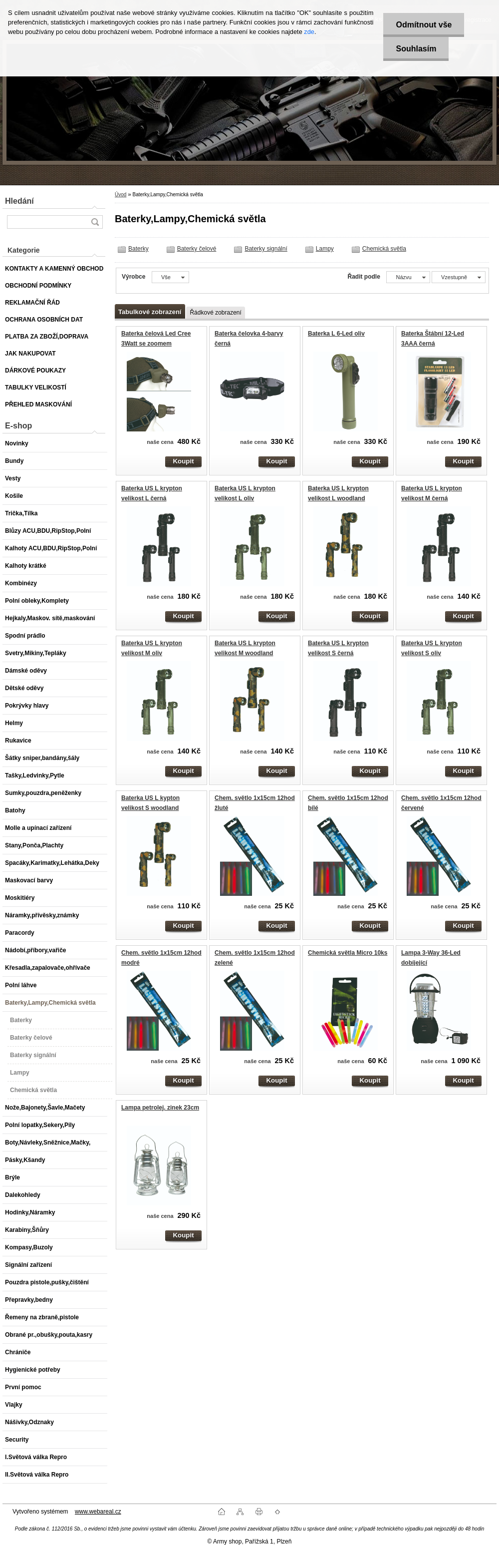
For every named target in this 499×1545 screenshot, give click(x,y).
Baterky (138, 248)
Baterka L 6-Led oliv (336, 333)
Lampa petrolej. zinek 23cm (160, 1107)
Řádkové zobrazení (215, 312)
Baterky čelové (197, 248)
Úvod (120, 194)
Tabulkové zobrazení (149, 312)
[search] (95, 222)
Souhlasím (416, 48)
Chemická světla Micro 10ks (347, 952)
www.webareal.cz (98, 1511)
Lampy (325, 248)
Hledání (19, 201)
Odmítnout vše (424, 24)
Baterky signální (266, 248)
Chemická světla (384, 248)
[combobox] (408, 277)
